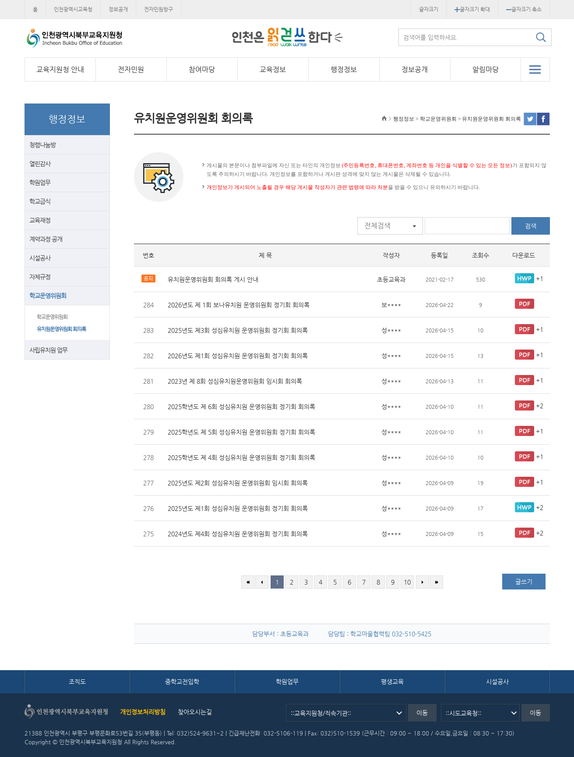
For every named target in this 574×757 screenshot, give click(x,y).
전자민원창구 (158, 9)
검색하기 (541, 37)
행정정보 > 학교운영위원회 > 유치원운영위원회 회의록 (457, 119)
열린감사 (39, 163)
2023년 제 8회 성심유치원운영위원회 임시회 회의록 (235, 381)
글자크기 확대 (472, 9)
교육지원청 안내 (60, 69)
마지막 (436, 582)
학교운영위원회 (47, 295)
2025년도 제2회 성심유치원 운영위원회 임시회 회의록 (238, 482)
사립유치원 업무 (48, 350)
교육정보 (273, 69)
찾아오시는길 (195, 711)
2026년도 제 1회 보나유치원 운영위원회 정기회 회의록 (239, 304)
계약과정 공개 (45, 239)
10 (407, 582)
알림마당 (485, 69)
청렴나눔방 (42, 144)
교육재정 (39, 220)
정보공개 (118, 9)
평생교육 (392, 681)
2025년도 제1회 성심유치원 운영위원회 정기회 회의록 (238, 508)
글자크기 (428, 9)
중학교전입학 (182, 681)
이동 (422, 712)
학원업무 (39, 182)
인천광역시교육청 (73, 9)
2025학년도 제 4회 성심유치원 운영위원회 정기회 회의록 (241, 457)
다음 (422, 582)
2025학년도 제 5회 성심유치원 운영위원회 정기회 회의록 (241, 432)
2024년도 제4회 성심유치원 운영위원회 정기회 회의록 (238, 533)
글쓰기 (523, 581)
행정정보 (344, 69)
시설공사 (39, 257)
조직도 (77, 681)
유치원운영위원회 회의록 (61, 329)
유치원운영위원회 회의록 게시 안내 (213, 279)
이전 (261, 582)
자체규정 (39, 276)
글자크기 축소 (524, 9)
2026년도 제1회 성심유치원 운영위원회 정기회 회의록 (238, 355)
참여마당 (202, 69)
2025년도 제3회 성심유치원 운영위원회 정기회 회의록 (238, 330)
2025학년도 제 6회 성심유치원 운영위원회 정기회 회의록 (241, 406)
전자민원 (131, 69)
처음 (247, 582)
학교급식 (39, 201)
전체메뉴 (535, 69)
